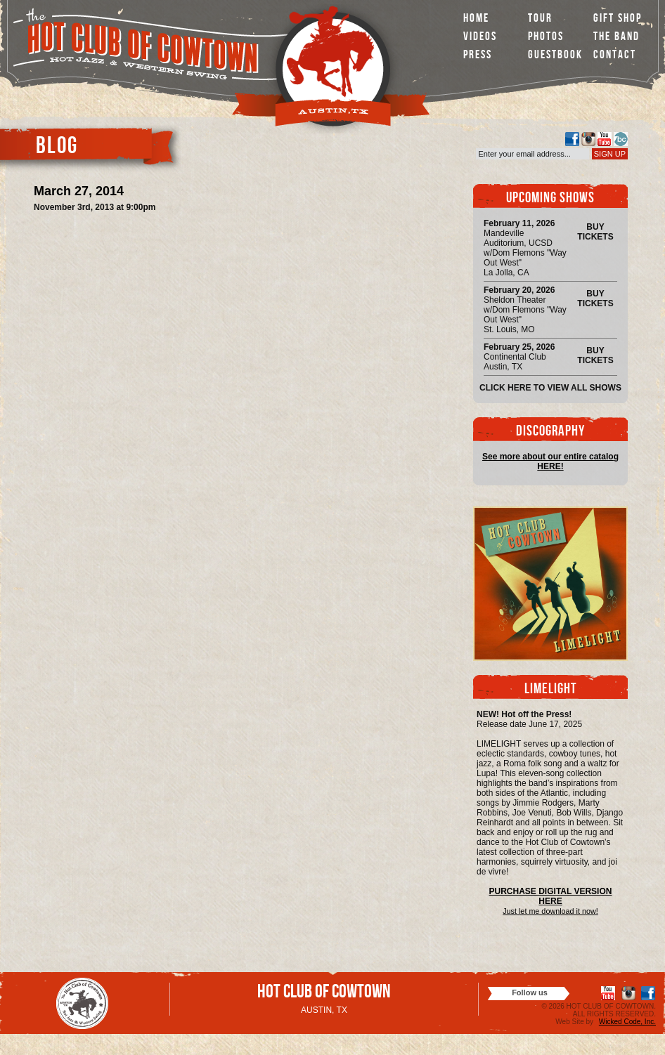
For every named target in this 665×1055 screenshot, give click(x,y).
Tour (540, 19)
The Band (616, 38)
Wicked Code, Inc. (627, 1021)
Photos (546, 38)
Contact (614, 56)
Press (477, 56)
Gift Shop (617, 19)
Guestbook (555, 56)
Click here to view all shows (550, 388)
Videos (480, 38)
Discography (550, 432)
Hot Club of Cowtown (324, 993)
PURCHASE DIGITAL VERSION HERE (550, 896)
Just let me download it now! (550, 911)
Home (476, 19)
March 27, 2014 (79, 191)
